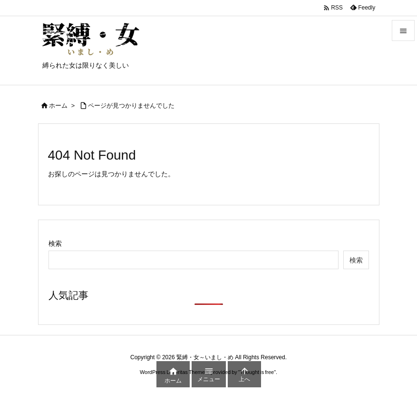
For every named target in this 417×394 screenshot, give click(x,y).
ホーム (58, 105)
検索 (55, 243)
